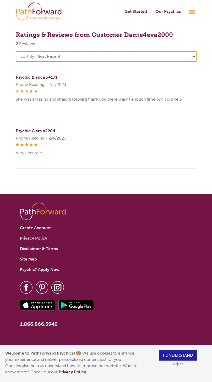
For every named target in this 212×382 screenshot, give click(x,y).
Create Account (35, 227)
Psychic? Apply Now (39, 269)
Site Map (28, 259)
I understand (178, 355)
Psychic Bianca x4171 (36, 77)
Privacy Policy (73, 371)
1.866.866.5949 (39, 324)
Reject (178, 364)
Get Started (135, 11)
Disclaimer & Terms (39, 248)
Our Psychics (168, 11)
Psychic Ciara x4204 (35, 130)
